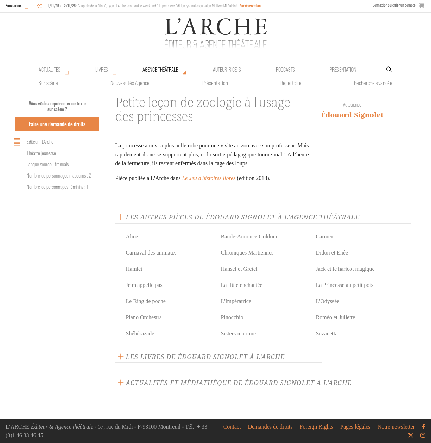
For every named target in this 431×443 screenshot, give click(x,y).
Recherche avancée (373, 82)
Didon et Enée (332, 253)
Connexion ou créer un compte (394, 5)
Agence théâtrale (160, 69)
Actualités (50, 69)
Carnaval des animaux (151, 253)
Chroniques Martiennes (247, 253)
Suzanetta (326, 333)
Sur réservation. (251, 5)
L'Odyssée (327, 301)
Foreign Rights (317, 427)
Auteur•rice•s (227, 69)
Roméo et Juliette (335, 317)
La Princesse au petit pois (344, 285)
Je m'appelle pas (144, 285)
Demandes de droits (270, 427)
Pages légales (355, 427)
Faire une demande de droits (57, 124)
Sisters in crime (238, 333)
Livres (101, 69)
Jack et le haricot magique (345, 269)
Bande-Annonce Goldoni (249, 236)
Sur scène (48, 82)
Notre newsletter (396, 427)
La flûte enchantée (241, 285)
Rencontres (13, 5)
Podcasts (285, 69)
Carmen (325, 236)
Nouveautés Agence (130, 82)
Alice (132, 236)
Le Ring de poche (146, 301)
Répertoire (291, 82)
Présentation (215, 82)
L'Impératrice (236, 301)
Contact (232, 427)
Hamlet (134, 269)
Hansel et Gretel (239, 269)
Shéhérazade (140, 333)
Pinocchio (232, 317)
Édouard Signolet (352, 115)
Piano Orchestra (144, 317)
